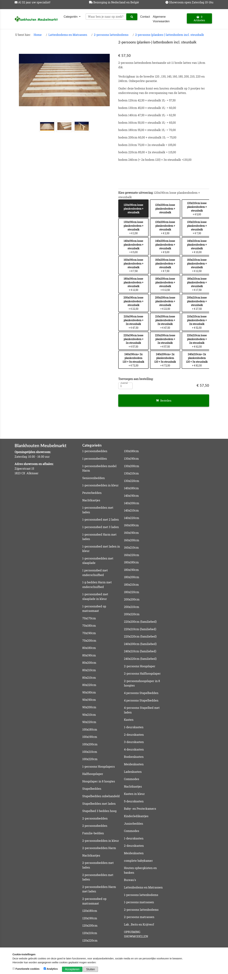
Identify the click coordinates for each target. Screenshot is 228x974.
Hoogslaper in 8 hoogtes (98, 781)
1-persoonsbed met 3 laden (100, 527)
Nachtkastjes (91, 500)
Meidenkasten (134, 764)
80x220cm (89, 685)
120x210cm (89, 933)
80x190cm (89, 655)
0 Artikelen (199, 18)
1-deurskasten (133, 727)
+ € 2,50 (133, 227)
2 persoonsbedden (94, 825)
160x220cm (131, 555)
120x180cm (89, 911)
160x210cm (131, 547)
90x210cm (89, 714)
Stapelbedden (91, 788)
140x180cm (131, 488)
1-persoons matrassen (139, 902)
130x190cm (131, 458)
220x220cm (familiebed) (140, 636)
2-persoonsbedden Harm (99, 848)
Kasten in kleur (134, 794)
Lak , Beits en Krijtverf (139, 924)
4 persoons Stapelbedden (141, 693)
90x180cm (89, 692)
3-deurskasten (134, 742)
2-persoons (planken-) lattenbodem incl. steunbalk (169, 35)
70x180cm (89, 625)
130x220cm (131, 481)
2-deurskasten (134, 734)
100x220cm (89, 759)
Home (38, 35)
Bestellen (163, 400)
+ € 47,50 (133, 322)
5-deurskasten (134, 801)
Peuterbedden (92, 493)
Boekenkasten (134, 757)
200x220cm (131, 614)
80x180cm (89, 648)
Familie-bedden (93, 833)
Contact (145, 16)
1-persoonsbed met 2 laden (100, 519)
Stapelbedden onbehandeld (101, 796)
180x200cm (131, 577)
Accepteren (72, 969)
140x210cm (131, 510)
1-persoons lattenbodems (141, 895)
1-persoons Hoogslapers (98, 766)
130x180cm (131, 451)
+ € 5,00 (197, 208)
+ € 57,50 (133, 341)
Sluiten (90, 969)
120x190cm (89, 918)
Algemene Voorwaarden (161, 19)
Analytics (51, 968)
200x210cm (131, 607)
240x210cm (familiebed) (140, 651)
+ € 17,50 (197, 284)
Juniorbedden (133, 823)
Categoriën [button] (71, 16)
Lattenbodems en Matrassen (67, 35)
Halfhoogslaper (92, 774)
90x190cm (89, 699)
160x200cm (131, 540)
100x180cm (89, 729)
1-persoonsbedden (94, 451)
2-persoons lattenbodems (111, 35)
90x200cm (89, 707)
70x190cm (89, 633)
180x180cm (131, 562)
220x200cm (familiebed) (140, 621)
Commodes (131, 779)
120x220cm (89, 940)
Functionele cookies (26, 968)
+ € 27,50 (197, 303)
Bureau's (130, 880)
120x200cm (89, 925)
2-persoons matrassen (139, 917)
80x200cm (89, 662)
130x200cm (131, 466)
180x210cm (131, 584)
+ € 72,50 (133, 360)
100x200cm (89, 744)
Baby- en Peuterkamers (140, 808)
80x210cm (89, 670)
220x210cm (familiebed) (140, 629)
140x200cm (131, 503)
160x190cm (131, 532)
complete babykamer (138, 860)
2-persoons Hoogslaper (139, 666)
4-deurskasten (134, 749)
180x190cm (131, 570)
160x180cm (131, 525)
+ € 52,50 (197, 322)
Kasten (128, 719)
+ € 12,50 (197, 265)
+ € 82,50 (197, 360)
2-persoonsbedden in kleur (100, 840)
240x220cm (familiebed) (140, 659)
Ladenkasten (133, 771)
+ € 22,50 (133, 303)
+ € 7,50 (197, 227)
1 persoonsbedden (94, 458)
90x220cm (89, 722)
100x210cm (89, 752)
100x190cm (89, 737)
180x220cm (131, 592)
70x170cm (89, 618)
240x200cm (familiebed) (140, 644)
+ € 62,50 (197, 341)
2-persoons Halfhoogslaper (142, 673)
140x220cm (131, 518)
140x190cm (131, 495)
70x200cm (89, 640)
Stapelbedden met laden (99, 803)
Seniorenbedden (93, 478)
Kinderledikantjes (136, 816)
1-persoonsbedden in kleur (100, 485)
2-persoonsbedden (95, 818)
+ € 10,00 (197, 246)
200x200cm (131, 599)
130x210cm (131, 473)
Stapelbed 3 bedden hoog (99, 811)
